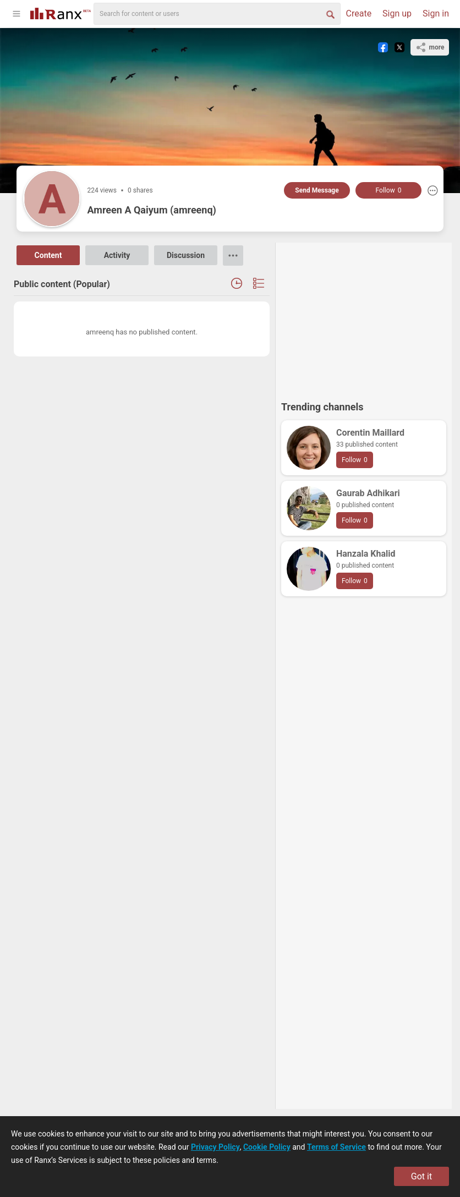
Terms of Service (336, 1147)
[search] (217, 14)
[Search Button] (329, 14)
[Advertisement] (363, 317)
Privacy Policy (215, 1147)
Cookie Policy (267, 1147)
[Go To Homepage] (61, 12)
